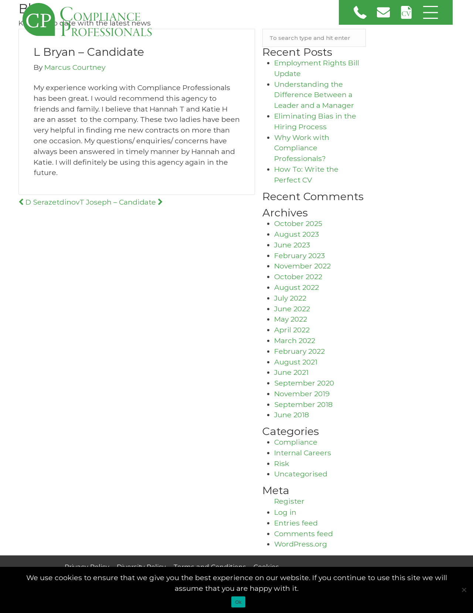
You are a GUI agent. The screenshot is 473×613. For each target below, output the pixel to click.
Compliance (295, 442)
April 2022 (292, 329)
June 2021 (291, 372)
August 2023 (296, 234)
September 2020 (304, 383)
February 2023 (299, 255)
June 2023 (292, 244)
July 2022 (290, 298)
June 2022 (292, 308)
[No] (463, 589)
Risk (281, 463)
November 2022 (302, 265)
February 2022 (299, 351)
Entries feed (296, 522)
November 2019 (302, 393)
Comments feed (303, 533)
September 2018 (303, 404)
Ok (238, 602)
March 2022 (294, 340)
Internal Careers (302, 452)
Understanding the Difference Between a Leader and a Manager (314, 95)
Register (289, 501)
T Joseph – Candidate (121, 202)
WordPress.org (300, 544)
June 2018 (291, 414)
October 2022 (298, 276)
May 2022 (290, 319)
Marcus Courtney (74, 67)
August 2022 (296, 287)
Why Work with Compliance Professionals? (301, 148)
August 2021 (295, 361)
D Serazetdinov (48, 202)
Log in (285, 512)
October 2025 (298, 223)
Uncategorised (300, 473)
